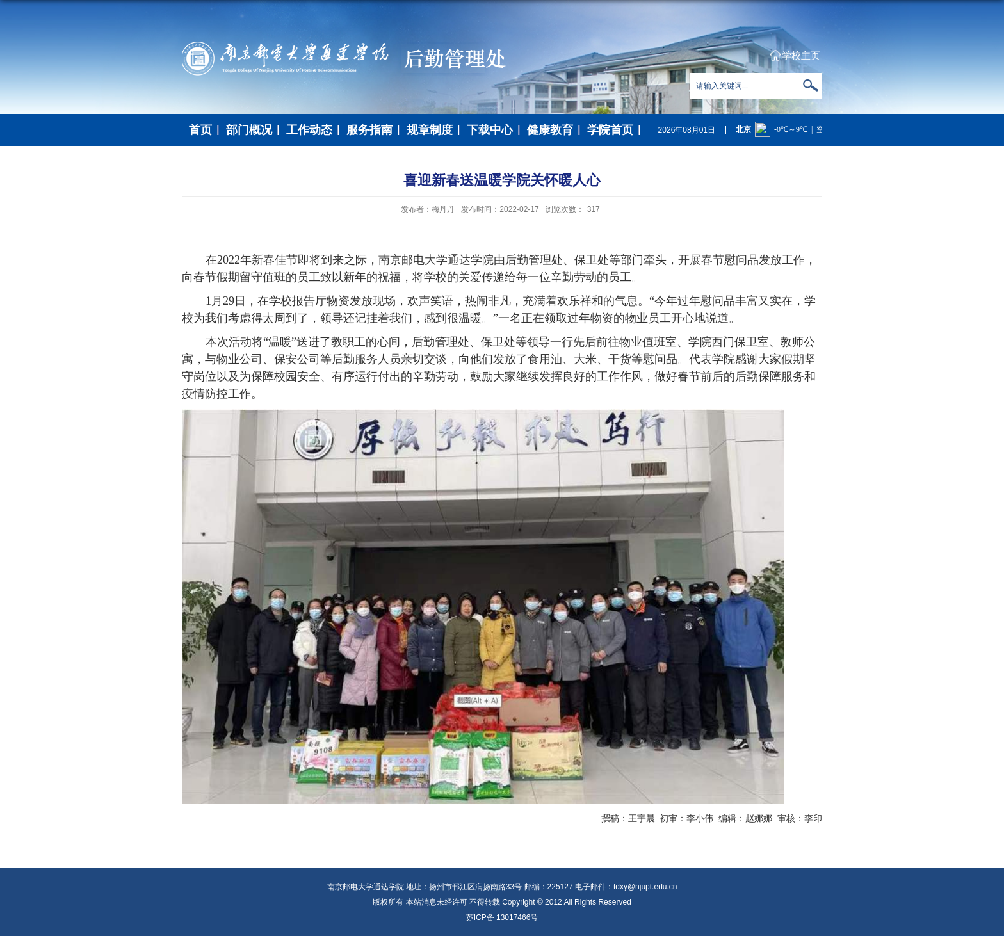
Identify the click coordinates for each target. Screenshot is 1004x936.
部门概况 (249, 130)
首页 (200, 130)
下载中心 (490, 130)
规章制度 (430, 130)
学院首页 (610, 130)
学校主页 (801, 55)
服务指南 (369, 130)
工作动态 (309, 130)
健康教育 (550, 130)
